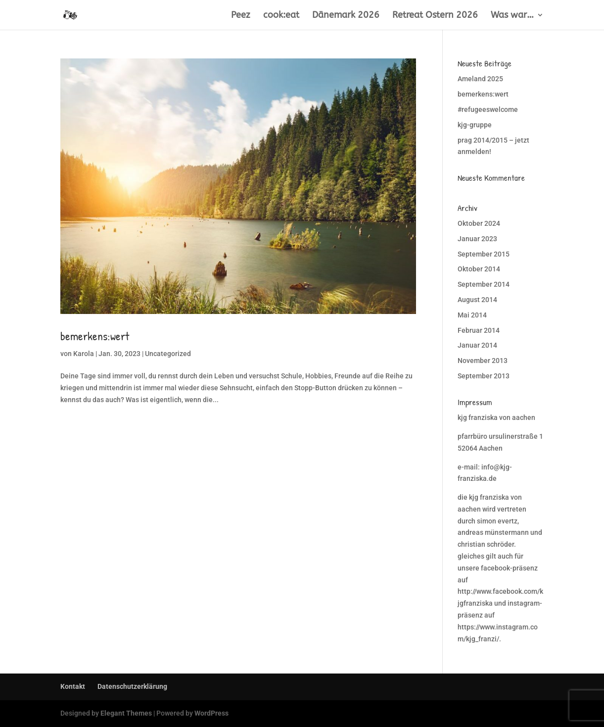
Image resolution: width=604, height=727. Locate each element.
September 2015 (484, 254)
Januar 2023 (477, 239)
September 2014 (484, 284)
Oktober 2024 (479, 223)
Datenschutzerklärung (132, 686)
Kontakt (72, 686)
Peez (240, 15)
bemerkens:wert (94, 336)
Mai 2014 (472, 315)
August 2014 (477, 300)
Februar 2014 (479, 330)
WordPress (211, 713)
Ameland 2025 (480, 79)
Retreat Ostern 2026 (435, 15)
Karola (83, 354)
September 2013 (484, 376)
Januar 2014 (477, 345)
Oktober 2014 (479, 269)
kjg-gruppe (475, 125)
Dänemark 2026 (345, 15)
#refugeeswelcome (488, 109)
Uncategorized (168, 354)
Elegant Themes (126, 713)
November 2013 (483, 360)
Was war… (512, 15)
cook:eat (281, 15)
